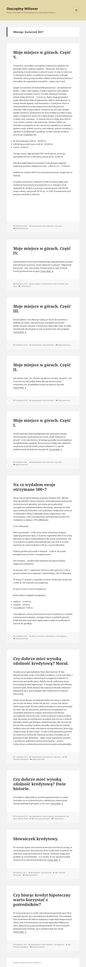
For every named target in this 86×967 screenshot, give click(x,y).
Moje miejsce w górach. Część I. (42, 423)
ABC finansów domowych (40, 819)
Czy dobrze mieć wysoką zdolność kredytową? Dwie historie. (39, 784)
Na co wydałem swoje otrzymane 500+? (34, 487)
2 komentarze (25, 286)
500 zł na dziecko (37, 636)
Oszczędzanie (61, 636)
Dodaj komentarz (21, 228)
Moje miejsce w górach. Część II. (42, 367)
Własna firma (23, 819)
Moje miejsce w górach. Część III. (42, 309)
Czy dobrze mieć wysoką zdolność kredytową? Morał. (41, 661)
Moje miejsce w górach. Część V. (42, 55)
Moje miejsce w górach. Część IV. (42, 251)
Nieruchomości (48, 226)
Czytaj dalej (47, 271)
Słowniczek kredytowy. (35, 838)
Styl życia (58, 226)
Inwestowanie (36, 226)
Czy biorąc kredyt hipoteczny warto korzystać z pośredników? (41, 899)
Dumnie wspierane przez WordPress (27, 963)
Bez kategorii (36, 284)
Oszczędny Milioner (22, 8)
